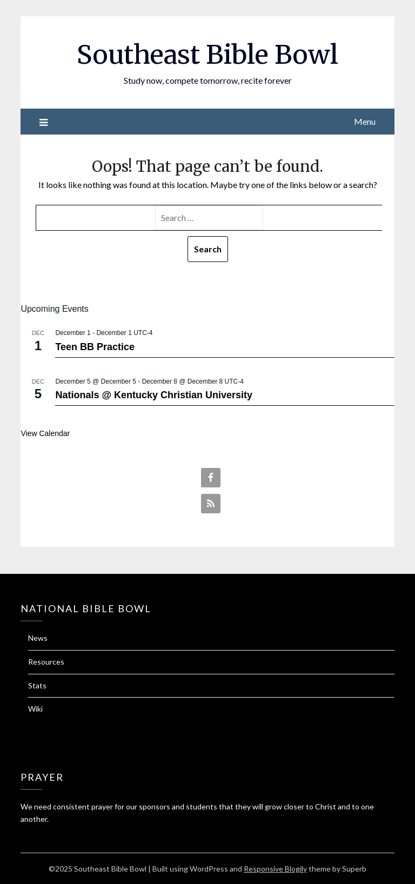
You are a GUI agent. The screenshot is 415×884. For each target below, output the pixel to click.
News (38, 637)
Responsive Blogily (275, 868)
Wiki (35, 708)
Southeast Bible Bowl (207, 54)
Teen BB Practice (95, 346)
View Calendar (45, 433)
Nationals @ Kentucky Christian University (153, 395)
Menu (365, 121)
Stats (37, 685)
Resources (46, 661)
